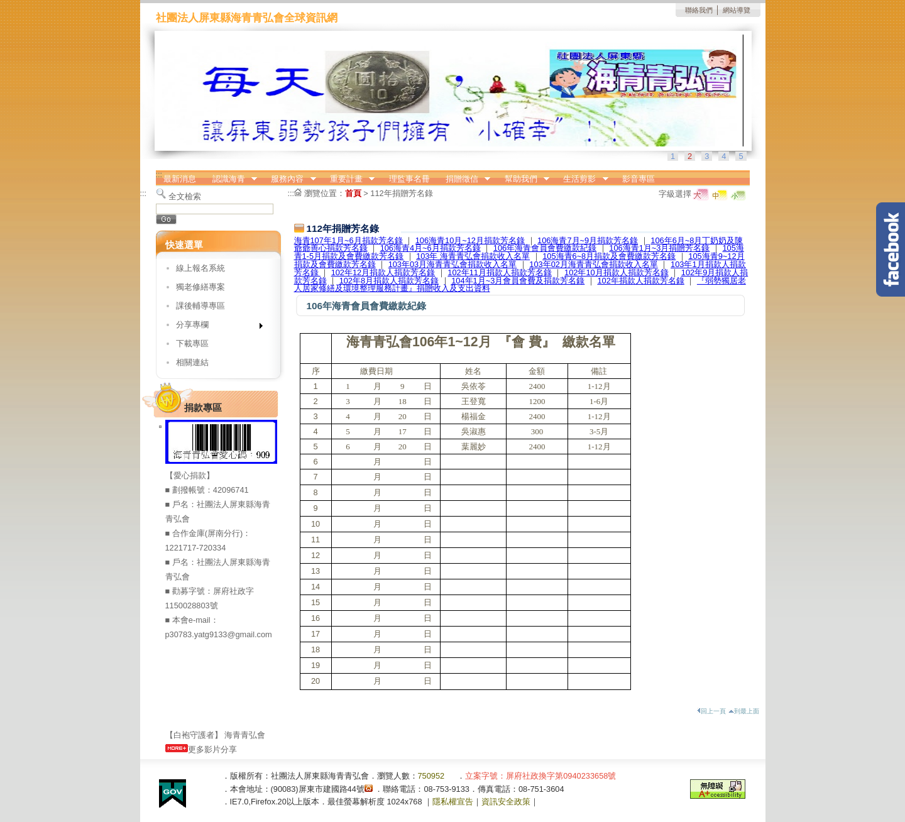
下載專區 (192, 343)
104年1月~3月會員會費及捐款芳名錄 (517, 280)
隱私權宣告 (452, 801)
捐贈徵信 (463, 179)
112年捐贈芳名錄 (401, 193)
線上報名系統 (200, 268)
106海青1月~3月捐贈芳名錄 (659, 248)
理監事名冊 (409, 179)
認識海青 (230, 179)
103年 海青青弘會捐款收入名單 (473, 256)
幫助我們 (522, 179)
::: (159, 174)
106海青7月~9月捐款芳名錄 (587, 240)
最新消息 (179, 179)
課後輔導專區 (200, 305)
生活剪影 (582, 179)
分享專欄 (215, 327)
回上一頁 (711, 711)
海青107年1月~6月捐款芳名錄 (348, 240)
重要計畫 (348, 179)
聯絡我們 (699, 10)
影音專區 (638, 179)
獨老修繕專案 (200, 287)
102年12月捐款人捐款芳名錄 (383, 272)
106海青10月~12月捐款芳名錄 (470, 240)
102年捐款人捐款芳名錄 (640, 280)
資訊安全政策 (505, 801)
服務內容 (289, 179)
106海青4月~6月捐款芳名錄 (430, 248)
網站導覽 (736, 10)
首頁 (353, 193)
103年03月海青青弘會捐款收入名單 (452, 264)
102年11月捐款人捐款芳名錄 (499, 272)
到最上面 (743, 711)
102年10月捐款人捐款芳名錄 (616, 272)
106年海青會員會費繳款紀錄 (544, 248)
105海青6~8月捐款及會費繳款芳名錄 (609, 256)
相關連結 (192, 362)
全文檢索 (184, 196)
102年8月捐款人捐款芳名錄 (389, 280)
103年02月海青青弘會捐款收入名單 (593, 264)
